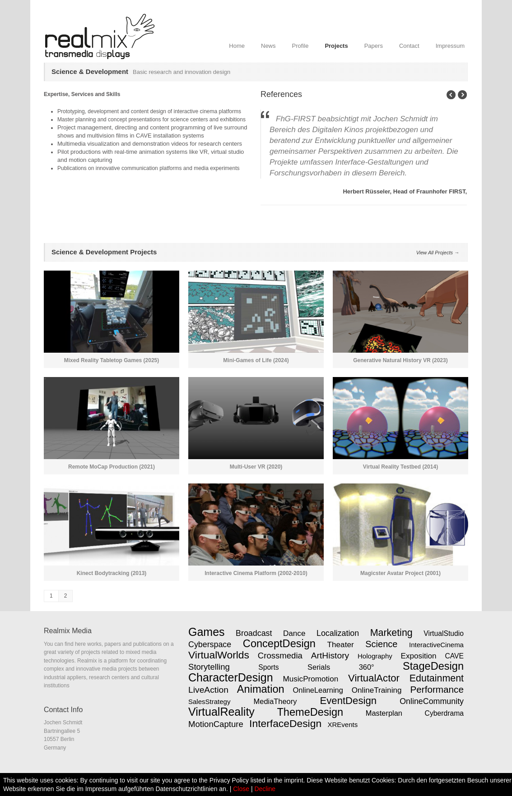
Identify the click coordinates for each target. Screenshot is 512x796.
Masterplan (384, 713)
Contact (409, 45)
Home (237, 45)
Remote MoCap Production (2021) (111, 467)
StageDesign (433, 666)
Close (241, 788)
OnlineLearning (318, 690)
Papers (373, 45)
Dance (294, 633)
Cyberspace (209, 644)
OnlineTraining (377, 690)
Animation (260, 689)
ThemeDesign (310, 712)
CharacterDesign (230, 677)
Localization (338, 633)
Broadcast (254, 633)
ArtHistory (330, 655)
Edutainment (437, 678)
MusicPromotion (310, 678)
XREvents (342, 724)
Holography (375, 656)
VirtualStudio (444, 633)
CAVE (454, 656)
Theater (340, 644)
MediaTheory (275, 701)
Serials (318, 667)
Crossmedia (280, 655)
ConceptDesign (279, 643)
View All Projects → (437, 252)
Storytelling (209, 667)
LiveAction (208, 690)
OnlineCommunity (432, 701)
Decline (264, 788)
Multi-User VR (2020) (256, 467)
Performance (437, 689)
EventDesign (348, 700)
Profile (300, 45)
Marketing (391, 632)
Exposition (419, 655)
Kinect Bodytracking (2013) (112, 573)
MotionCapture (215, 724)
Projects (336, 45)
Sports (268, 667)
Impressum (450, 45)
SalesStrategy (209, 701)
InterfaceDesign (285, 723)
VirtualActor (374, 678)
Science (381, 644)
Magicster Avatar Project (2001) (400, 573)
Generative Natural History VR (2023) (400, 360)
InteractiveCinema (436, 645)
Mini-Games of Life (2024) (256, 360)
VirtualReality (221, 711)
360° (366, 667)
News (268, 45)
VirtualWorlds (218, 655)
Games (206, 632)
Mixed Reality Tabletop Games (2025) (111, 360)
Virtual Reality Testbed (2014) (400, 467)
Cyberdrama (444, 713)
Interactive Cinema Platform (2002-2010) (256, 573)
